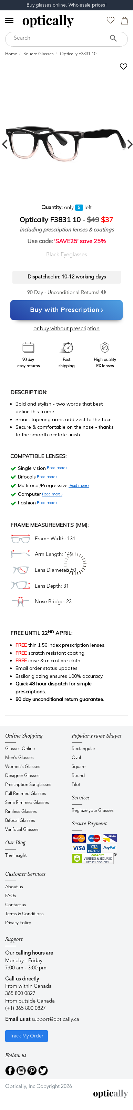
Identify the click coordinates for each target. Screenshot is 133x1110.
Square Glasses (38, 54)
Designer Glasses (22, 776)
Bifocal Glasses (20, 820)
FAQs (10, 896)
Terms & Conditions (24, 914)
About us (14, 887)
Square (78, 767)
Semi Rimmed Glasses (27, 802)
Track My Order (26, 1036)
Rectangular (83, 749)
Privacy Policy (18, 923)
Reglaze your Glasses (93, 810)
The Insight (16, 855)
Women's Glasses (22, 767)
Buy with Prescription (66, 310)
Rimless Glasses (21, 811)
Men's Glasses (19, 758)
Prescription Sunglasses (28, 784)
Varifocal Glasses (22, 829)
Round (78, 776)
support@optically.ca (55, 1019)
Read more (57, 468)
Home (11, 54)
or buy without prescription (66, 329)
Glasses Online (20, 749)
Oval (76, 758)
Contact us (15, 905)
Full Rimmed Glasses (25, 793)
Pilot (76, 784)
